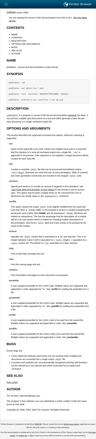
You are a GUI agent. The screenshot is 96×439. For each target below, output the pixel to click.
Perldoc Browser (78, 4)
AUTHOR (15, 53)
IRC (31, 435)
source (19, 12)
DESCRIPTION (18, 41)
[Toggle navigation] (6, 4)
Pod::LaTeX (12, 382)
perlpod (72, 115)
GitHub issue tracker (71, 424)
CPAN (25, 12)
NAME (14, 34)
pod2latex (11, 12)
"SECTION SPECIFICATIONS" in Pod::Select (32, 190)
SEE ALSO (16, 50)
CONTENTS (15, 28)
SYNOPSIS (16, 37)
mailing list (23, 435)
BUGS (14, 47)
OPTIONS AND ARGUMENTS (25, 44)
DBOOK (38, 424)
